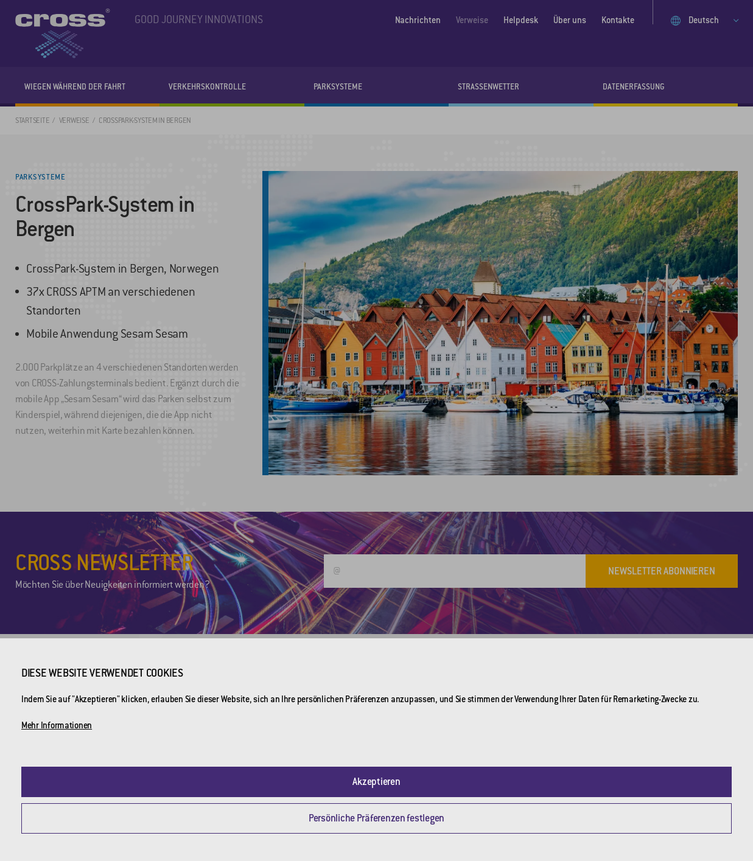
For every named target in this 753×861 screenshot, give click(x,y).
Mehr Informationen (56, 725)
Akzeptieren (376, 781)
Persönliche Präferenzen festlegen (376, 818)
